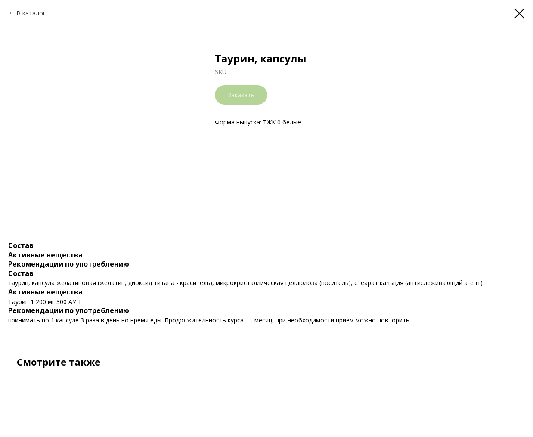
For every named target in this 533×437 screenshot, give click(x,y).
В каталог (31, 13)
